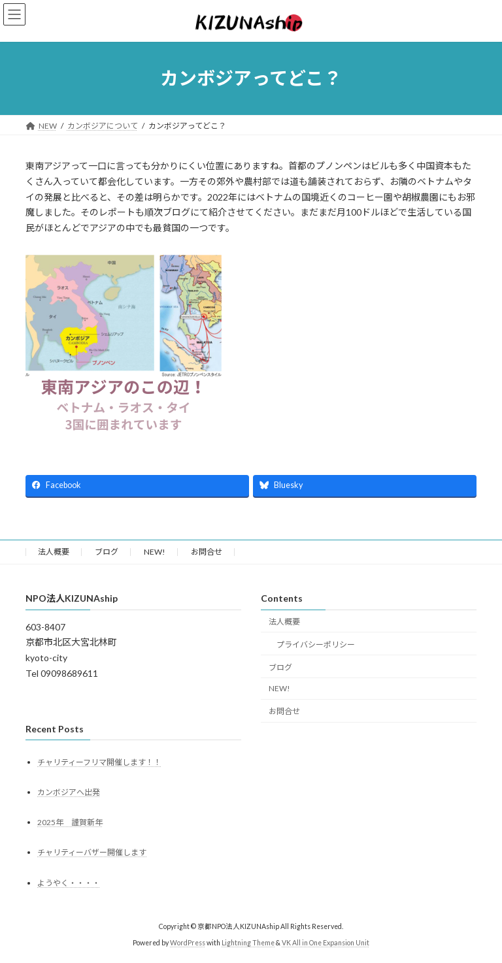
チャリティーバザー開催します (91, 852)
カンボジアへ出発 (68, 792)
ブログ (106, 552)
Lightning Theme (248, 943)
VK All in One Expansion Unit (325, 943)
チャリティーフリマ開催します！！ (99, 761)
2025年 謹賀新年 (70, 822)
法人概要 (53, 552)
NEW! (154, 552)
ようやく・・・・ (68, 882)
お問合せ (206, 552)
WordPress (187, 943)
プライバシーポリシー (315, 644)
